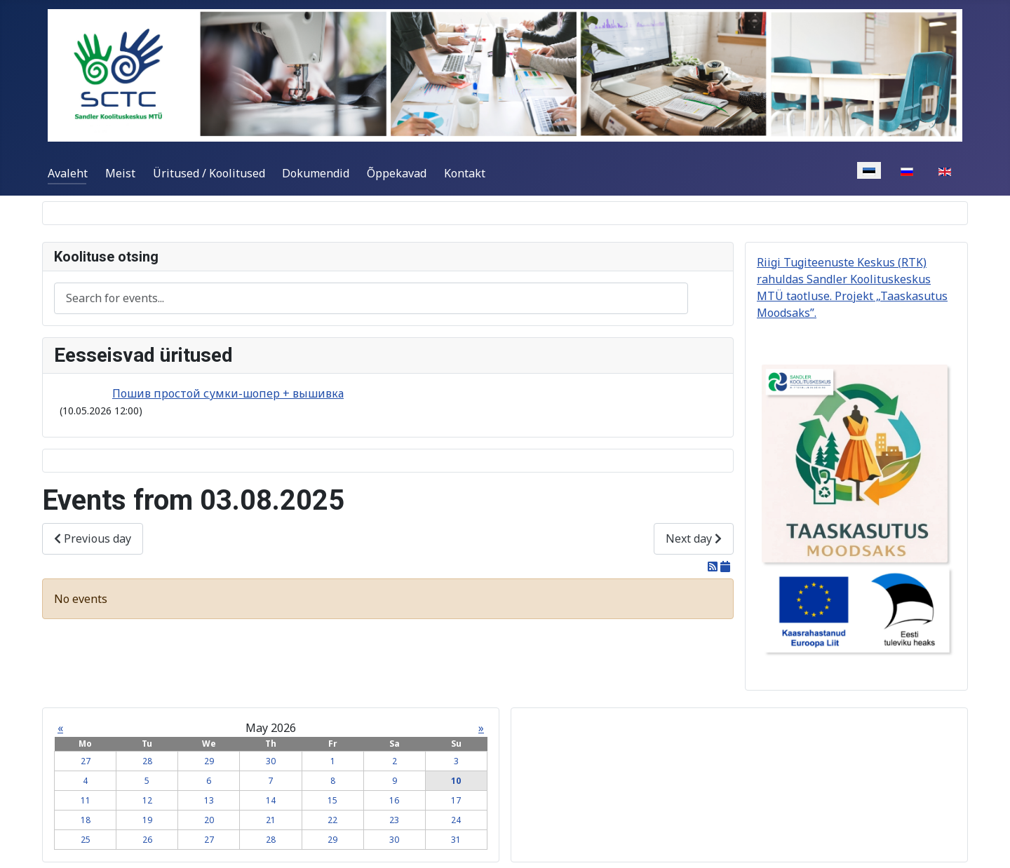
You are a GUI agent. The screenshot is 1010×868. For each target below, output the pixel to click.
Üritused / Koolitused (209, 173)
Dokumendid (315, 173)
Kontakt (464, 173)
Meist (120, 173)
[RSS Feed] (714, 566)
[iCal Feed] (725, 566)
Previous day (92, 538)
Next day (694, 538)
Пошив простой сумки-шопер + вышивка (228, 393)
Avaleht (68, 173)
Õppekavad (396, 173)
